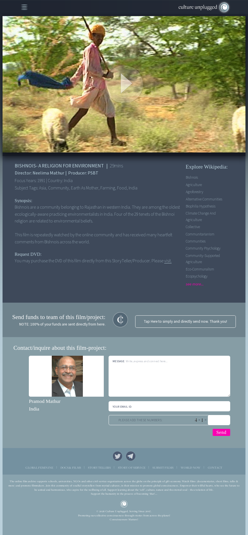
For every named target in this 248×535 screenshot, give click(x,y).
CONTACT (215, 468)
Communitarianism (200, 234)
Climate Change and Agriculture (201, 216)
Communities (196, 241)
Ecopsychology (197, 276)
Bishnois (192, 177)
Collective (193, 227)
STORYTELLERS (99, 468)
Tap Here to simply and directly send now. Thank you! (185, 321)
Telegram (130, 455)
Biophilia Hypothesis (200, 206)
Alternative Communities (204, 199)
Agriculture (194, 184)
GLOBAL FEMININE (39, 468)
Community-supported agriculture (203, 259)
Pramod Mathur (45, 401)
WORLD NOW (191, 468)
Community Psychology (203, 248)
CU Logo (124, 504)
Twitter (117, 455)
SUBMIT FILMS (162, 468)
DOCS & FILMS (71, 468)
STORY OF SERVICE (131, 468)
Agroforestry (194, 192)
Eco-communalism (200, 269)
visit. (168, 261)
